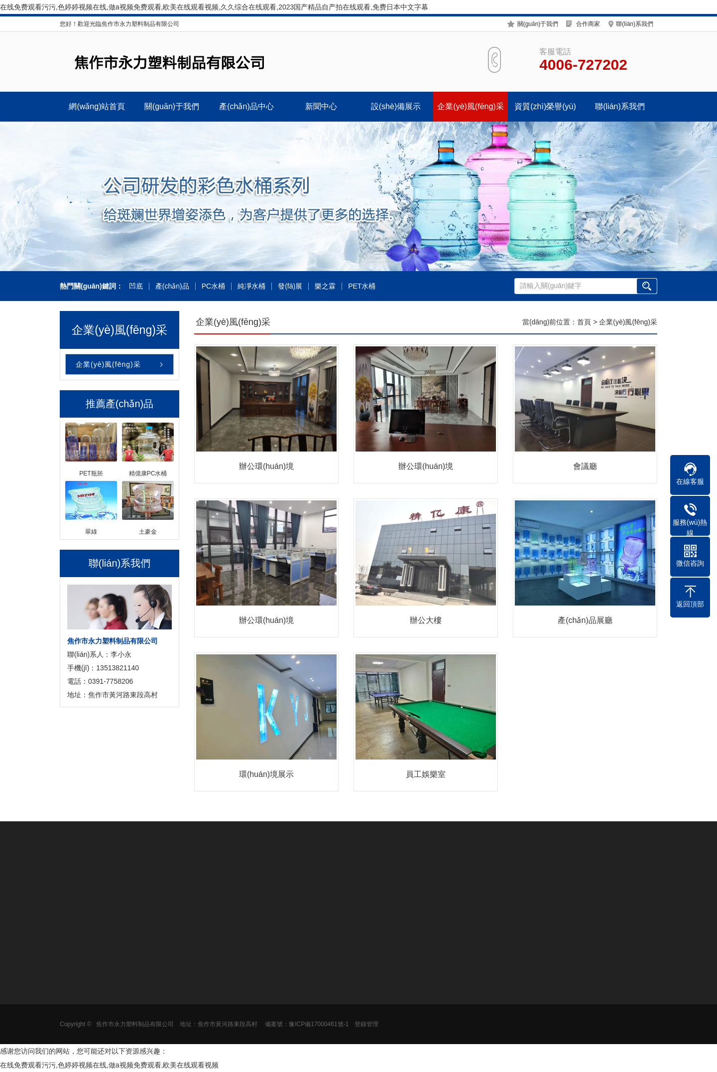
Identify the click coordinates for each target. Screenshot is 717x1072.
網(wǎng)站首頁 (97, 106)
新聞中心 (321, 106)
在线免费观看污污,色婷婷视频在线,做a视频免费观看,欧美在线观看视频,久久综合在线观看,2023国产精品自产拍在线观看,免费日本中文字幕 (214, 7)
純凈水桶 (251, 286)
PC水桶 (213, 286)
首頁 (584, 322)
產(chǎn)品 (172, 286)
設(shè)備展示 (396, 106)
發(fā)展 (290, 286)
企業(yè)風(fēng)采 (470, 106)
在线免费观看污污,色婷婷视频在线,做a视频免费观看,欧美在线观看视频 (109, 1065)
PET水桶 (361, 286)
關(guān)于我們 (538, 23)
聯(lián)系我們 (634, 23)
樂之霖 (325, 286)
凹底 (136, 286)
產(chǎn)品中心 (246, 106)
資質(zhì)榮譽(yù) (545, 106)
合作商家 (588, 23)
